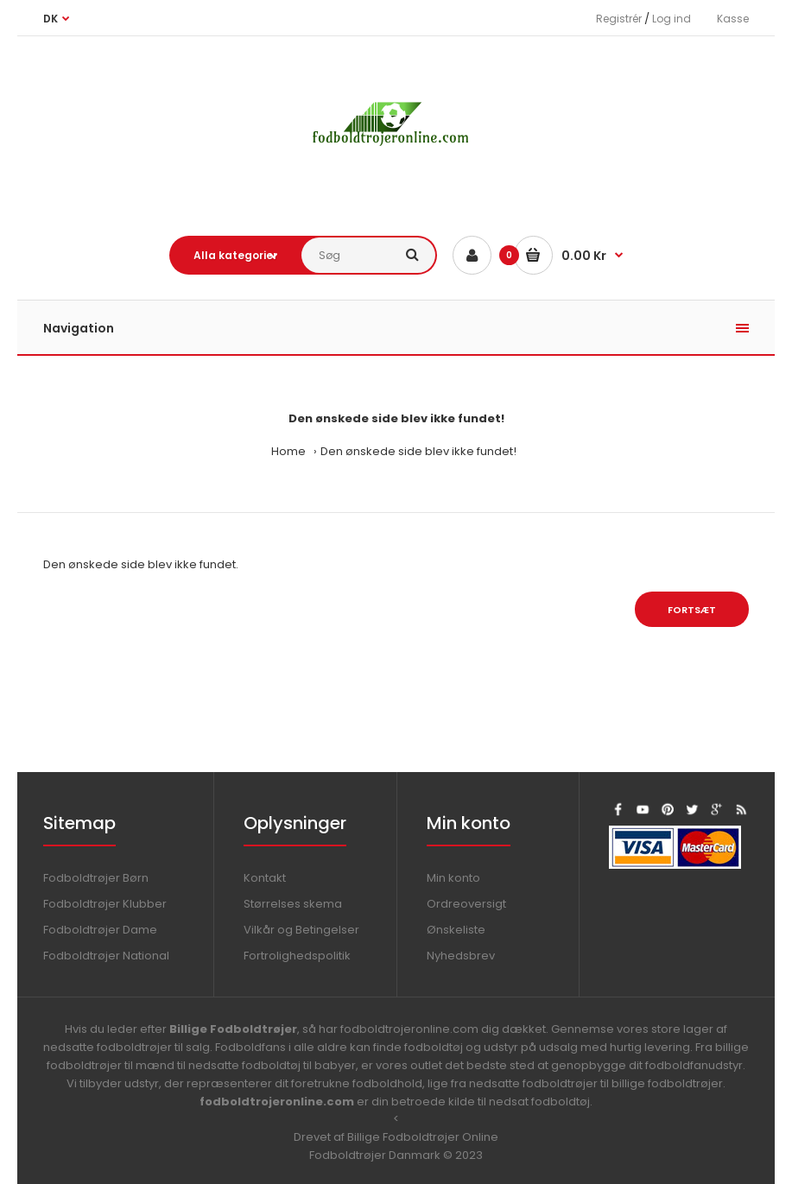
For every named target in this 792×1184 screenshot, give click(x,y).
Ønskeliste (456, 929)
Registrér (619, 18)
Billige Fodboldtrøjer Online (422, 1137)
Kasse (733, 18)
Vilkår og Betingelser (301, 929)
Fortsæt (692, 610)
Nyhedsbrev (461, 955)
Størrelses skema (293, 904)
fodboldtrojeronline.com (277, 1101)
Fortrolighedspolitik (297, 955)
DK (50, 18)
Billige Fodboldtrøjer (233, 1029)
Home (288, 451)
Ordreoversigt (466, 904)
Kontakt (265, 878)
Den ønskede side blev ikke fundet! (418, 451)
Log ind (671, 18)
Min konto (453, 878)
